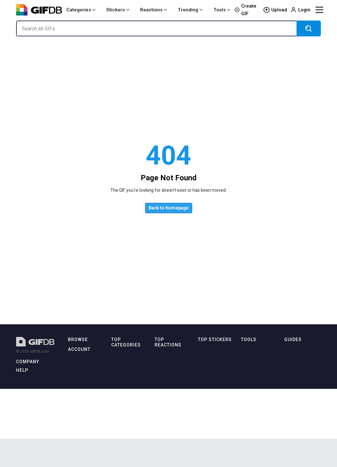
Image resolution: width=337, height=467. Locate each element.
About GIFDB (28, 372)
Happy (161, 355)
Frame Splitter (253, 422)
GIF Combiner (253, 431)
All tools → (251, 349)
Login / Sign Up (82, 417)
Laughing (163, 391)
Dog (115, 428)
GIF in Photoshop (300, 367)
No (157, 437)
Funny (116, 437)
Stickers (117, 10)
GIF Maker (250, 359)
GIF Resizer (251, 386)
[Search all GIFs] (156, 28)
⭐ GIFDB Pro (81, 426)
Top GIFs (76, 367)
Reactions (153, 10)
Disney (117, 418)
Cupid (203, 359)
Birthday (118, 373)
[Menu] (319, 9)
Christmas (207, 377)
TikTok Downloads (301, 431)
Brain (202, 431)
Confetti (205, 395)
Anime (117, 364)
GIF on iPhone (296, 359)
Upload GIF (78, 435)
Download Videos (301, 422)
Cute (115, 400)
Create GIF (245, 9)
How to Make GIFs (302, 349)
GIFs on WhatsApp (301, 386)
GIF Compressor (256, 377)
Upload (275, 10)
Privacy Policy (28, 408)
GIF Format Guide (301, 404)
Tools (221, 10)
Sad (158, 364)
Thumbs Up (165, 409)
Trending (190, 10)
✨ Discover (79, 386)
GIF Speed (250, 413)
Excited (161, 400)
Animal (117, 355)
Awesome (207, 422)
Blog (20, 381)
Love (159, 373)
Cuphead (206, 367)
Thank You (164, 382)
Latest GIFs (78, 349)
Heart (203, 404)
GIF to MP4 (250, 395)
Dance (117, 409)
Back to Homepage (168, 207)
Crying (160, 418)
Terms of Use (28, 417)
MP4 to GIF (250, 367)
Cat (114, 391)
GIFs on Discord (299, 395)
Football (205, 386)
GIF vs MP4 (294, 413)
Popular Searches (84, 395)
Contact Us (26, 390)
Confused (164, 428)
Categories (80, 10)
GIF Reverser (252, 404)
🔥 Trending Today (85, 377)
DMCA (22, 399)
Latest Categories (84, 359)
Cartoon (118, 382)
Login (300, 10)
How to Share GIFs (302, 377)
